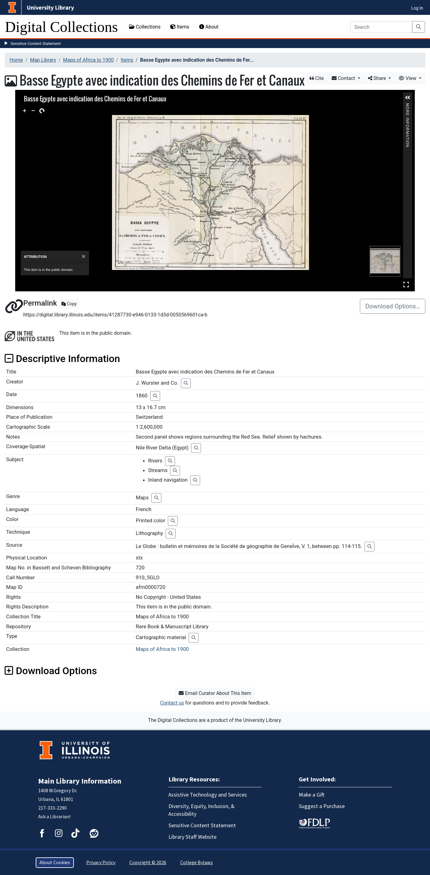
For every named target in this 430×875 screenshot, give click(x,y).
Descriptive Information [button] (62, 359)
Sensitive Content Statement (36, 43)
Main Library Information (79, 781)
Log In (417, 8)
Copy (69, 303)
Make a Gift (312, 795)
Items (179, 27)
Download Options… (392, 306)
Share (377, 78)
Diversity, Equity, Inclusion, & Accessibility (201, 810)
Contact (344, 78)
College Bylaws (196, 862)
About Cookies (54, 862)
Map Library (43, 60)
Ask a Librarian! (54, 816)
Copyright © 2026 (147, 862)
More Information (407, 105)
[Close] (83, 256)
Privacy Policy (100, 862)
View (408, 78)
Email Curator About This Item (215, 693)
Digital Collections (61, 27)
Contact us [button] (172, 703)
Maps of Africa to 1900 (88, 60)
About (209, 27)
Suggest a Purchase (322, 806)
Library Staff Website (192, 837)
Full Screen (406, 284)
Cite (317, 78)
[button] (408, 98)
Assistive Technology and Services (207, 795)
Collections (145, 27)
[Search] (381, 27)
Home (16, 60)
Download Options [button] (51, 671)
